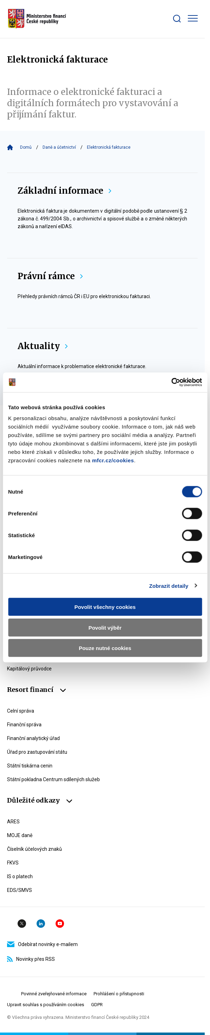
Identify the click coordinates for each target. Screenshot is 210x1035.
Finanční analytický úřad (33, 738)
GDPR (97, 1004)
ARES (13, 821)
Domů (26, 147)
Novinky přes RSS (31, 959)
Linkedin (41, 923)
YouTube (60, 923)
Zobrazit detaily (169, 586)
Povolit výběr (104, 627)
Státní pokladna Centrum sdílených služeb (53, 779)
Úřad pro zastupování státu (37, 752)
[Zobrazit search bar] (177, 18)
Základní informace (64, 190)
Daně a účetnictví (59, 147)
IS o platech (20, 876)
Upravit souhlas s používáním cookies (45, 1004)
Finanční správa (24, 724)
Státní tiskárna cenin (29, 766)
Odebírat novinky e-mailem (42, 944)
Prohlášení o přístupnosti (119, 993)
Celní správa (20, 711)
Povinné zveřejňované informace (54, 993)
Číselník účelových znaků (34, 849)
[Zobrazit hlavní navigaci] (193, 18)
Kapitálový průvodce (29, 668)
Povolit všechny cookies (104, 607)
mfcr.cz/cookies (113, 460)
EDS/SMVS (19, 890)
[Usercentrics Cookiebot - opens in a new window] (171, 382)
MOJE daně (19, 835)
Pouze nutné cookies (105, 648)
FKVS (13, 863)
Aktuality (43, 346)
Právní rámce (50, 276)
